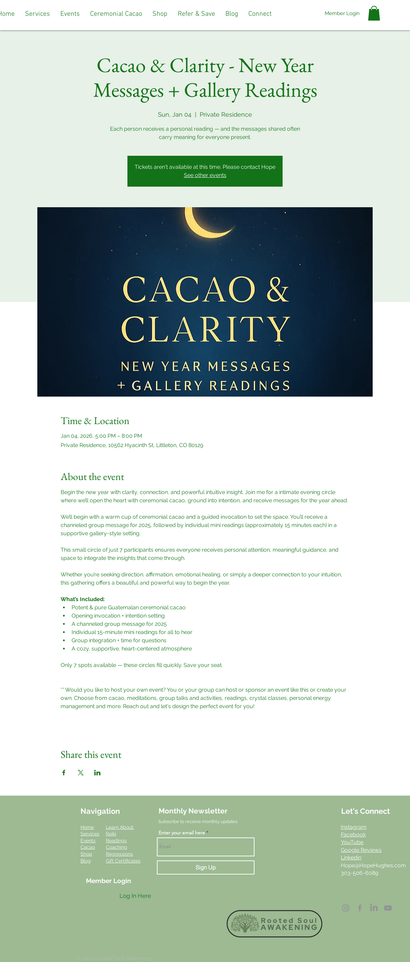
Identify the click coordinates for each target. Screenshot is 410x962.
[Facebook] (359, 908)
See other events (205, 175)
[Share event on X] (80, 772)
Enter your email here (182, 832)
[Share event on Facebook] (64, 772)
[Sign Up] (205, 867)
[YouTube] (388, 908)
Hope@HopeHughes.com (373, 865)
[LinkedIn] (373, 908)
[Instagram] (345, 908)
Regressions (119, 854)
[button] (37, 14)
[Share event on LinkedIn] (97, 772)
